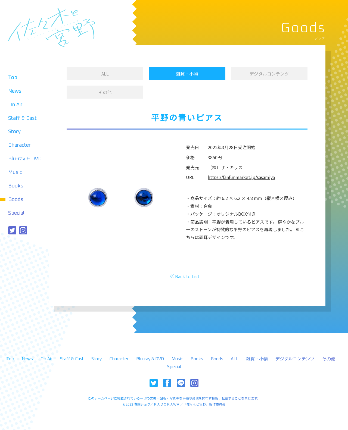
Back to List (187, 276)
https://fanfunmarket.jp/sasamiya (241, 177)
